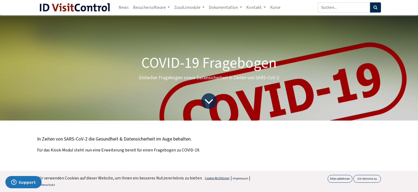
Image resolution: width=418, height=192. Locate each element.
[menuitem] (123, 7)
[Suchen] (375, 7)
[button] (405, 183)
